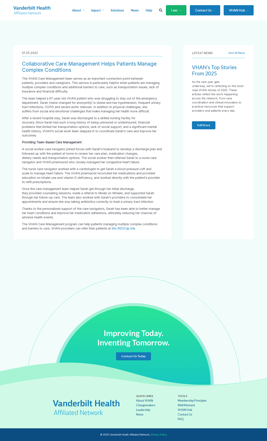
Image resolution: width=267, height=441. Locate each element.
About (78, 10)
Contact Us (205, 10)
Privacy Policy (159, 434)
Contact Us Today (133, 356)
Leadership (143, 409)
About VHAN (144, 400)
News (135, 10)
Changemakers (145, 405)
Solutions (117, 10)
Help (149, 10)
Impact (97, 10)
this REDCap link (123, 228)
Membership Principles (192, 400)
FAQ (181, 419)
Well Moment (186, 405)
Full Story (203, 125)
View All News (236, 52)
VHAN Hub (238, 10)
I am (176, 10)
